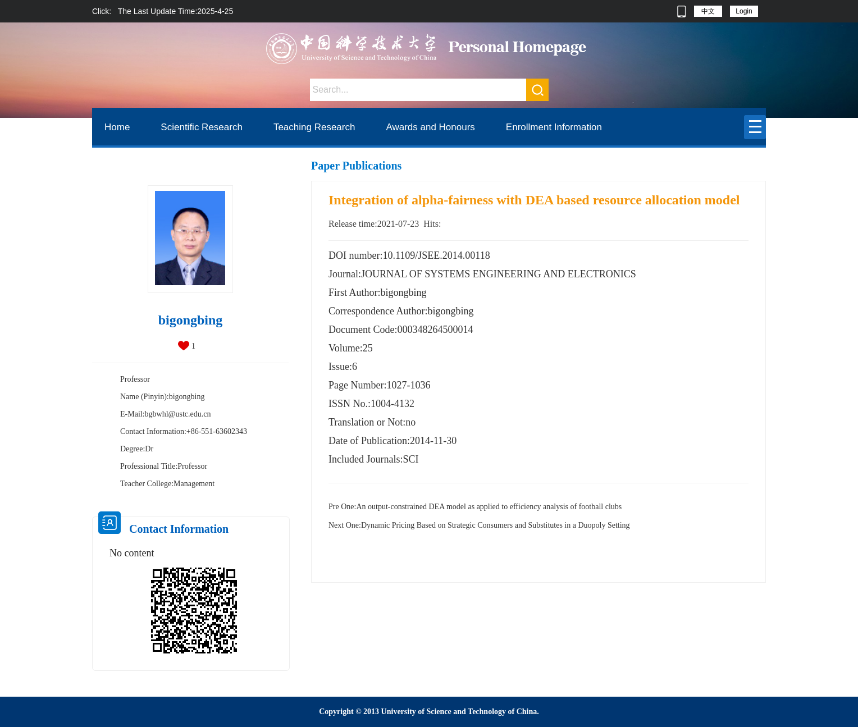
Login (744, 11)
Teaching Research (314, 127)
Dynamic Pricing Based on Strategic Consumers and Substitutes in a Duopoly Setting (479, 525)
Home (117, 127)
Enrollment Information (554, 127)
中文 (708, 11)
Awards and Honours (430, 127)
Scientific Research (202, 127)
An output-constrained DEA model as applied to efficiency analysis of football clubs (475, 506)
